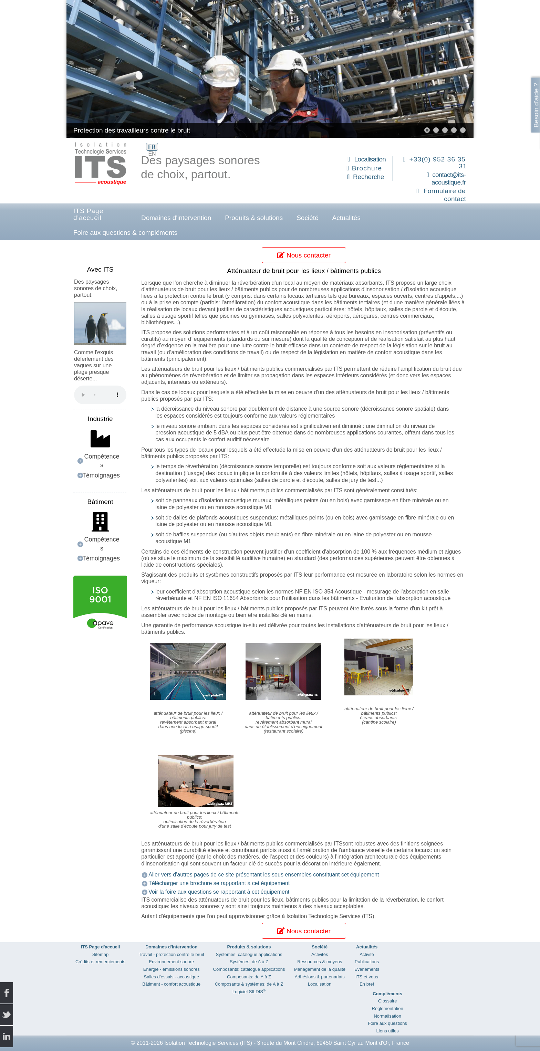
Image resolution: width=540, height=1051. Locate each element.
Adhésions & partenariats (320, 976)
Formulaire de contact (445, 194)
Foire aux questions (387, 1023)
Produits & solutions (254, 217)
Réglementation (387, 1008)
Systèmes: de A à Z (249, 961)
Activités (319, 954)
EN (152, 154)
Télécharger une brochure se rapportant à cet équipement (219, 883)
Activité (367, 954)
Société (307, 217)
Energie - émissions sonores (171, 969)
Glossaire (387, 1000)
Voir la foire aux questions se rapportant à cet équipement (218, 892)
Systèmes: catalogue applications (249, 954)
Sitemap (100, 954)
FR (151, 147)
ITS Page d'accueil (88, 214)
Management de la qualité (319, 969)
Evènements (366, 969)
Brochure (367, 168)
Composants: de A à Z (249, 976)
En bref (367, 984)
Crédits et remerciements (100, 961)
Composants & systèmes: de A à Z (249, 984)
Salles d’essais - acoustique (171, 976)
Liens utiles (387, 1030)
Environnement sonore (171, 961)
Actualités (346, 217)
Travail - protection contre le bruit (171, 954)
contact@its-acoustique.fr (449, 178)
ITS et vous (366, 976)
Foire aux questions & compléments (125, 232)
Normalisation (387, 1016)
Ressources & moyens (319, 961)
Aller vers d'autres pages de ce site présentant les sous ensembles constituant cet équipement (263, 874)
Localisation (370, 159)
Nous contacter (303, 255)
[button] (427, 130)
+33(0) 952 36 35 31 (438, 163)
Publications (367, 961)
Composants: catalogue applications (249, 969)
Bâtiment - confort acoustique (171, 984)
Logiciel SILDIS (249, 991)
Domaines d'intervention (176, 217)
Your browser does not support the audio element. (100, 395)
